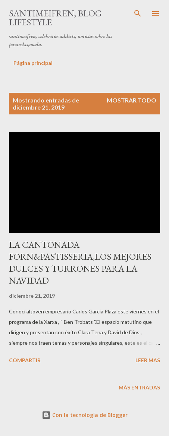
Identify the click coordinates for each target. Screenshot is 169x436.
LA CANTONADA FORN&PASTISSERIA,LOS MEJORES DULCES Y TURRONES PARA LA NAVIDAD (80, 262)
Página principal (33, 63)
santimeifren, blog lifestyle (55, 17)
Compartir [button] (25, 360)
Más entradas (139, 387)
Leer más (147, 360)
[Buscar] (137, 13)
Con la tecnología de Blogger (85, 414)
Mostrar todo (131, 100)
